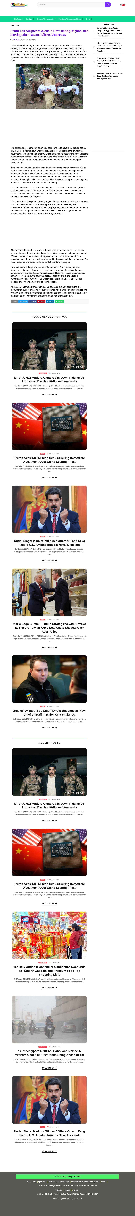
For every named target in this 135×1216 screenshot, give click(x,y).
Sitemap (58, 1190)
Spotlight (29, 19)
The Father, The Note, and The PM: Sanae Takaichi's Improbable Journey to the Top (110, 76)
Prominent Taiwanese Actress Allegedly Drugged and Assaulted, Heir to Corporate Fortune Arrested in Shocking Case (110, 32)
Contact (75, 1190)
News (17, 25)
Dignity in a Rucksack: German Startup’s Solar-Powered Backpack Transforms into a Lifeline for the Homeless (109, 47)
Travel (88, 19)
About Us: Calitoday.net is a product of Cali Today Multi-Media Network (67, 1186)
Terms (67, 1190)
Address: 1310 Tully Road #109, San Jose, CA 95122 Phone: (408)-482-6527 (67, 1194)
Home (12, 25)
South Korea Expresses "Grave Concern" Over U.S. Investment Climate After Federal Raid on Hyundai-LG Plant (108, 62)
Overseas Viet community (45, 19)
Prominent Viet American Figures (70, 19)
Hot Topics (18, 19)
